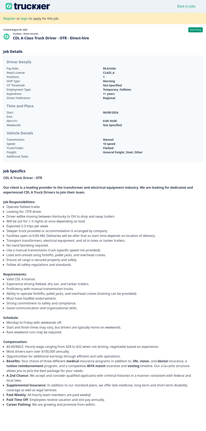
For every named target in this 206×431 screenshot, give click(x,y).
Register (9, 18)
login (24, 18)
